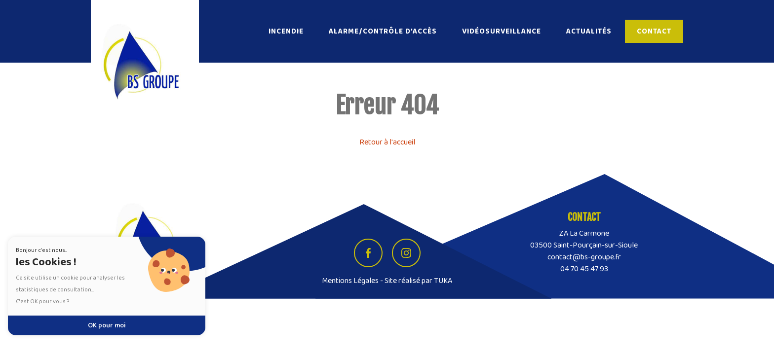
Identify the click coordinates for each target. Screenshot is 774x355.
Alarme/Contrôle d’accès (383, 31)
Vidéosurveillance (501, 31)
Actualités (589, 31)
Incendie (286, 31)
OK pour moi (106, 325)
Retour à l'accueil (387, 142)
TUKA (443, 281)
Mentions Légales (350, 281)
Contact (654, 31)
